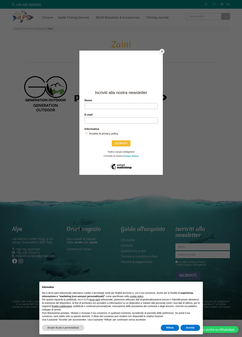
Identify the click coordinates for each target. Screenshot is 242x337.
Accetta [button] (190, 327)
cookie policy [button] (136, 296)
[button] (211, 329)
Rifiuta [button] (170, 327)
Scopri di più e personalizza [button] (63, 327)
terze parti (94, 299)
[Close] (162, 51)
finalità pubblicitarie (62, 306)
